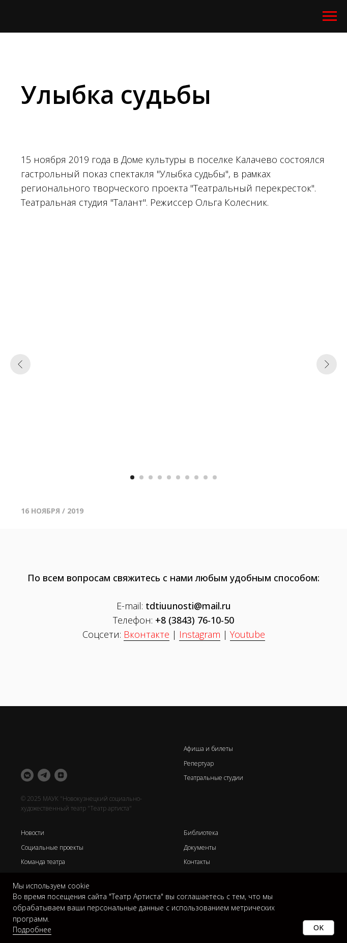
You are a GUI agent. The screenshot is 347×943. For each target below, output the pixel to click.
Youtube (247, 634)
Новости (32, 832)
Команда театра (43, 861)
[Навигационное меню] (330, 16)
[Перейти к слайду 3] (151, 477)
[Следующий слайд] (326, 364)
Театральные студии (213, 777)
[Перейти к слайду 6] (178, 477)
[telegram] (44, 775)
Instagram (199, 634)
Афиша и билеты (208, 748)
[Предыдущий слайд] (20, 364)
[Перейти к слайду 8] (196, 477)
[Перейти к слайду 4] (160, 477)
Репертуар (199, 763)
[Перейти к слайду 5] (169, 477)
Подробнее (32, 929)
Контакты (197, 861)
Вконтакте (146, 634)
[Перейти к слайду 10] (215, 477)
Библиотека (201, 832)
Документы (200, 847)
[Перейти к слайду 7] (187, 477)
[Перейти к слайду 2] (141, 477)
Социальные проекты (52, 847)
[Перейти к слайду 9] (206, 477)
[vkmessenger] (27, 775)
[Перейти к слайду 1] (132, 477)
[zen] (60, 775)
